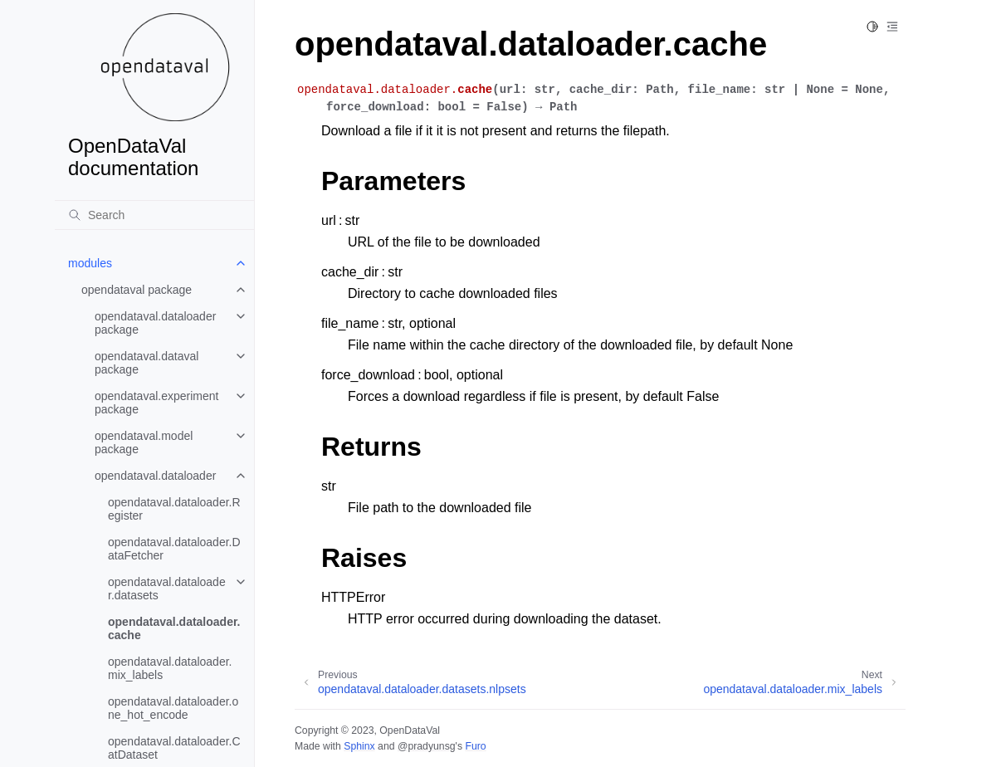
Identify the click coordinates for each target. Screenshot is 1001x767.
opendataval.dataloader (155, 475)
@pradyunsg (427, 746)
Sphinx (359, 746)
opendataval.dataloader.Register (174, 509)
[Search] (154, 215)
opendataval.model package (144, 442)
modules (90, 263)
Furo (475, 746)
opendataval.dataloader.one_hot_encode (173, 708)
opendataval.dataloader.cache (174, 628)
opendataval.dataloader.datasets (167, 588)
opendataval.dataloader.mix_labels (170, 668)
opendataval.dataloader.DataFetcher (174, 548)
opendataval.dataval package (146, 362)
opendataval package (136, 289)
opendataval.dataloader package (155, 323)
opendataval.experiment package (156, 402)
